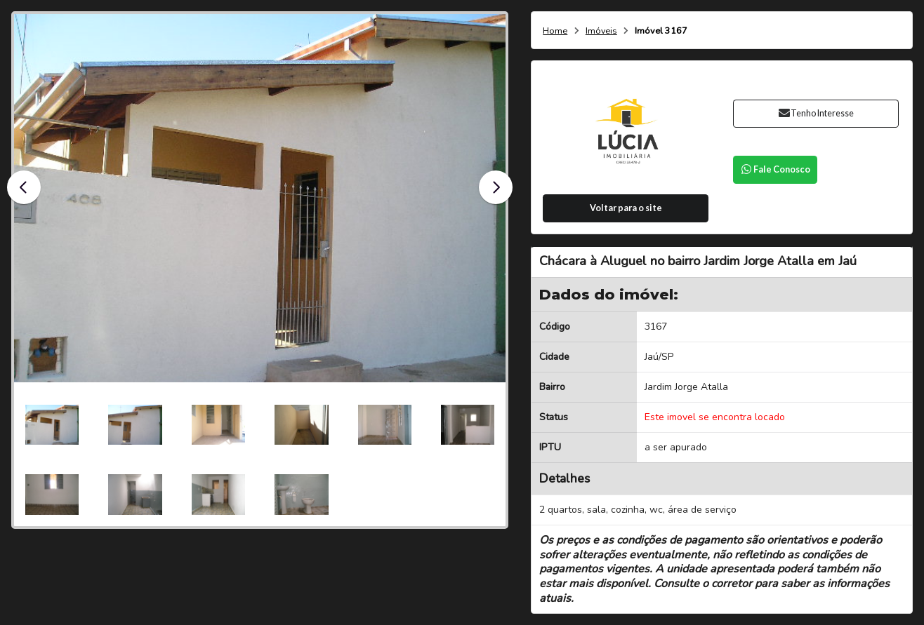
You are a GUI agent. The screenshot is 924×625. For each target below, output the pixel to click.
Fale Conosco (775, 169)
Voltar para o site (626, 208)
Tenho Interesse (816, 113)
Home (555, 31)
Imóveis (601, 31)
